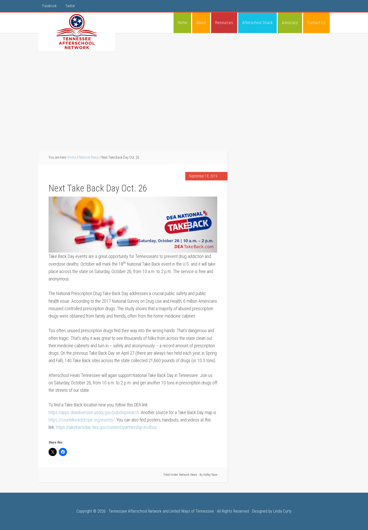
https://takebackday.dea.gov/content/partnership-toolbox (106, 427)
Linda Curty (282, 511)
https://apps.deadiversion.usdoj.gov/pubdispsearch (94, 412)
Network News (188, 475)
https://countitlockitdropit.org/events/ (81, 420)
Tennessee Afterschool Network (76, 32)
